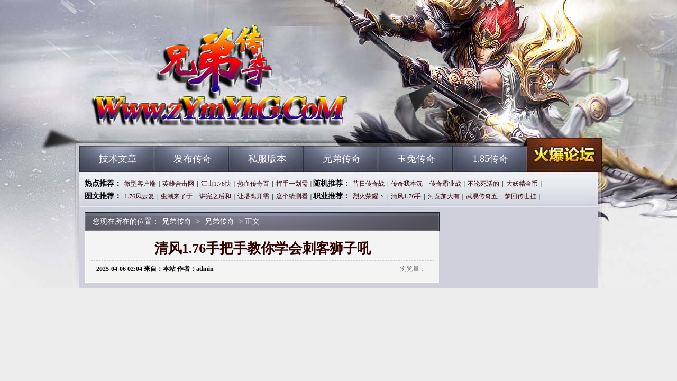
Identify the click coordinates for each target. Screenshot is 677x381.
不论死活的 (483, 183)
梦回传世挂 (520, 196)
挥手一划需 (292, 183)
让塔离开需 (253, 196)
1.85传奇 (491, 158)
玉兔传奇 (416, 158)
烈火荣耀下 (369, 196)
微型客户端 (140, 183)
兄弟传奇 (180, 127)
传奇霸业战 (445, 183)
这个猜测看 (292, 196)
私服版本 (267, 158)
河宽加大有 (444, 196)
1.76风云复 (139, 196)
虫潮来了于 (177, 196)
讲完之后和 (215, 196)
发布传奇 (192, 158)
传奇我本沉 (407, 183)
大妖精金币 (522, 183)
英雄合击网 (178, 183)
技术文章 (118, 158)
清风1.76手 (406, 196)
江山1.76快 (216, 183)
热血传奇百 (253, 183)
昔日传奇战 (369, 183)
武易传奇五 (482, 196)
